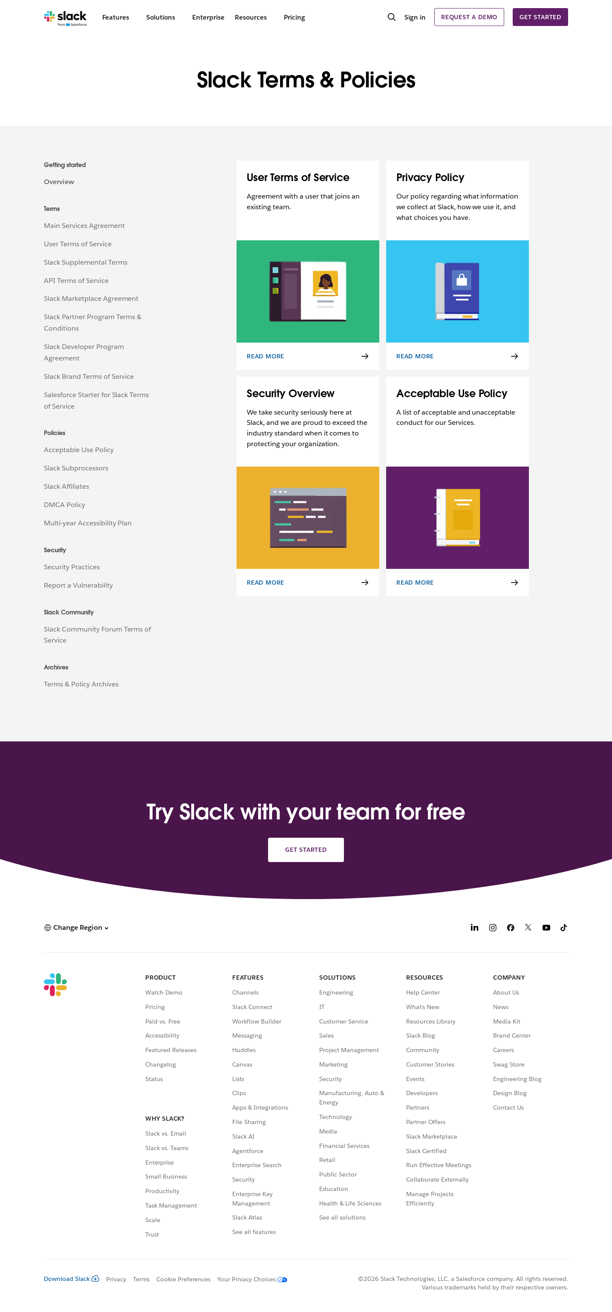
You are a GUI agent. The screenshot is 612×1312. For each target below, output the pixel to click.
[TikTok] (564, 929)
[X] (528, 929)
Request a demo (469, 17)
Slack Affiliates (66, 486)
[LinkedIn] (475, 929)
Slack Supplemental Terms (85, 262)
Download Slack (71, 1279)
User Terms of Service (78, 243)
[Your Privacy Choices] (249, 1279)
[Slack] (65, 17)
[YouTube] (546, 929)
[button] (76, 927)
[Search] (391, 18)
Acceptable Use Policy (79, 449)
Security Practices (72, 566)
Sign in (415, 17)
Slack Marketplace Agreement (91, 298)
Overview (59, 181)
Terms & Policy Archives (81, 684)
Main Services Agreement (84, 225)
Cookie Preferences (183, 1279)
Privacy (116, 1279)
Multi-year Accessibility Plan (88, 523)
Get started (540, 17)
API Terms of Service (76, 280)
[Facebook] (510, 929)
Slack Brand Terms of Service (89, 376)
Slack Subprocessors (76, 468)
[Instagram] (493, 929)
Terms (141, 1279)
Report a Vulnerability (78, 585)
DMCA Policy (64, 504)
